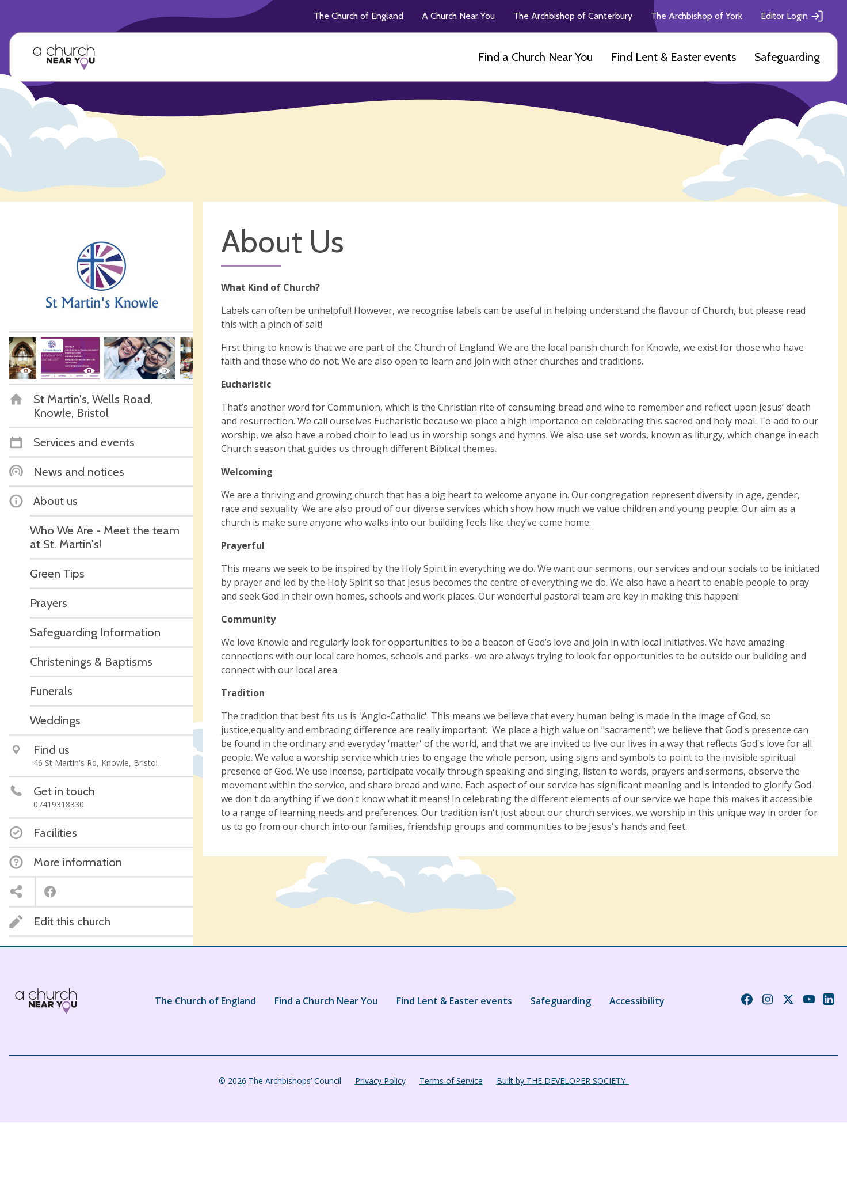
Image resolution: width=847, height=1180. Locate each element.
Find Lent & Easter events (673, 57)
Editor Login (792, 16)
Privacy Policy (380, 1080)
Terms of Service (451, 1080)
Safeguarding (787, 57)
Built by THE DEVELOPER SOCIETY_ (563, 1080)
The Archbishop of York (696, 15)
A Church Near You (458, 15)
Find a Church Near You (535, 57)
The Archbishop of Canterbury (572, 15)
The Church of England (358, 15)
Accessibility (637, 1001)
